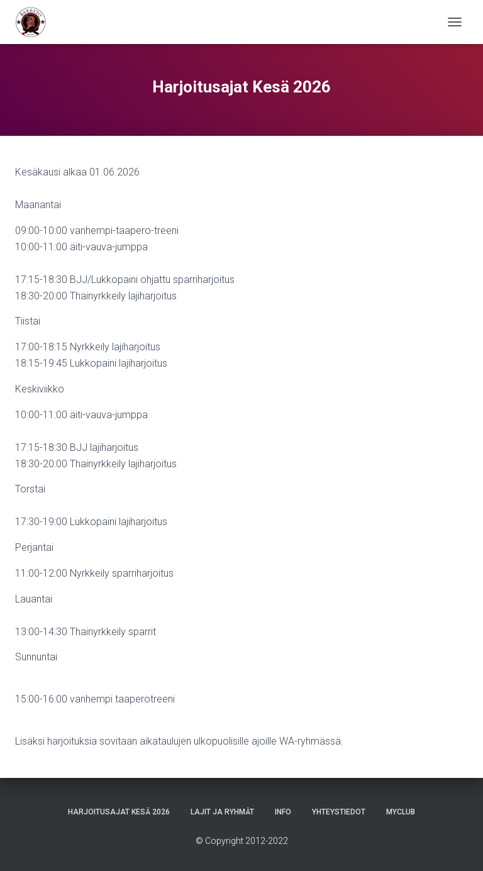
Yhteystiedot (338, 811)
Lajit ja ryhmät (222, 811)
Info (283, 811)
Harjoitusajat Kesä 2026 (119, 811)
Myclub (400, 811)
